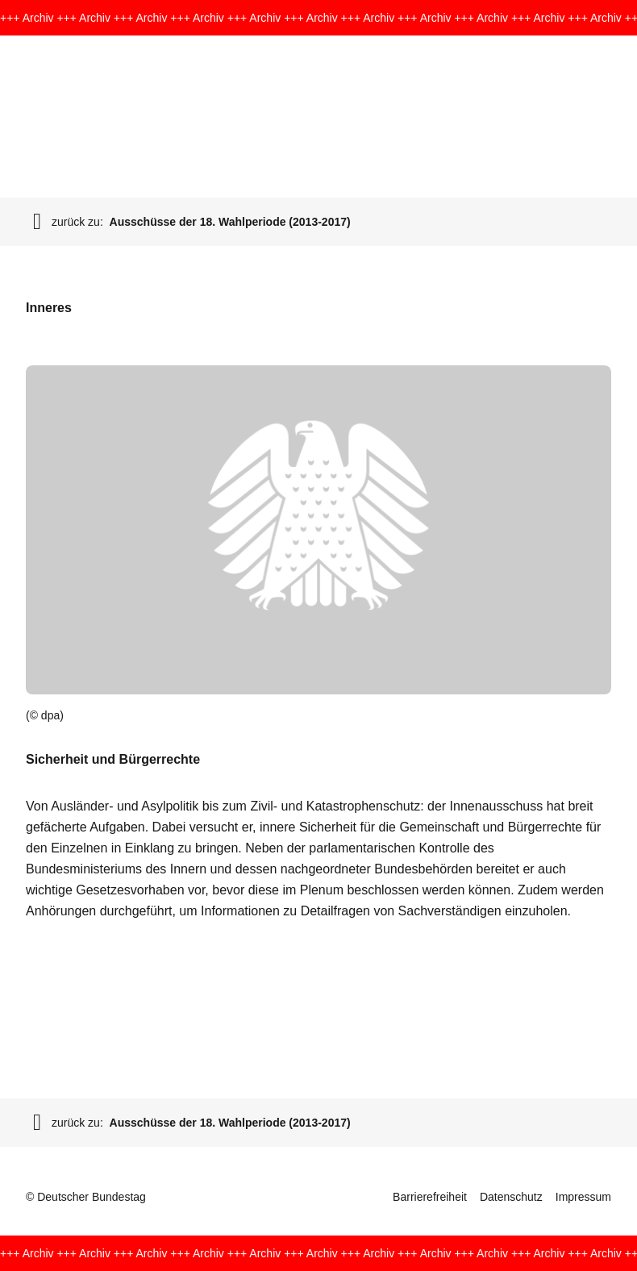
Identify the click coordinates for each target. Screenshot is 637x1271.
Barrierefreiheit (430, 1196)
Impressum (583, 1196)
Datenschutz (511, 1196)
